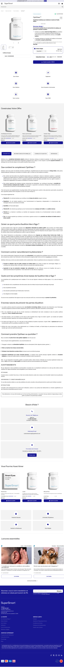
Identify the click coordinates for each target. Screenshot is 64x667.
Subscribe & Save (5, 637)
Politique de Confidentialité (39, 625)
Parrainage (3, 639)
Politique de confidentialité (52, 593)
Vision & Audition (37, 13)
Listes (22, 545)
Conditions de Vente (37, 623)
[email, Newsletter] (48, 591)
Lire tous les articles (32, 580)
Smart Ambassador (5, 627)
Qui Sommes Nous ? (6, 619)
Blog (2, 641)
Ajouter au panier (10, 142)
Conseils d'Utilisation (41, 153)
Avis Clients (3, 623)
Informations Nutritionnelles (22, 153)
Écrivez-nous (32, 455)
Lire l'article (16, 576)
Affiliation (3, 625)
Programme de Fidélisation (7, 635)
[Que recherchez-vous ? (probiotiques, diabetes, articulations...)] (32, 6)
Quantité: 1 (39, 51)
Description (6, 153)
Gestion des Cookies (38, 627)
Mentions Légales (5, 629)
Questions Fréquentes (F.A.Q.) (40, 621)
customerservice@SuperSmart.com (7, 611)
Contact (35, 619)
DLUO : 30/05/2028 (9, 56)
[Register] (59, 591)
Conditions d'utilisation (37, 594)
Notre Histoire (4, 621)
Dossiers (54, 545)
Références (54, 153)
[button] (18, 43)
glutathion (48, 257)
